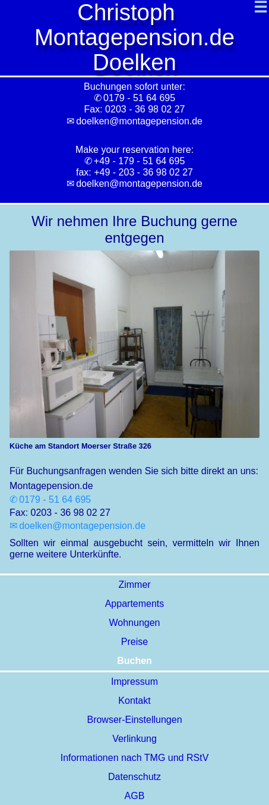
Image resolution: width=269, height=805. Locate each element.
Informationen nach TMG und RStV (135, 758)
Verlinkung (134, 739)
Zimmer (134, 585)
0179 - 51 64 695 (55, 499)
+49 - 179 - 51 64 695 (139, 161)
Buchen (134, 661)
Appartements (134, 604)
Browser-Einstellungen (134, 720)
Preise (134, 642)
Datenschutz (134, 777)
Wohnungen (134, 623)
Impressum (134, 681)
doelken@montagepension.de (139, 183)
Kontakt (134, 701)
